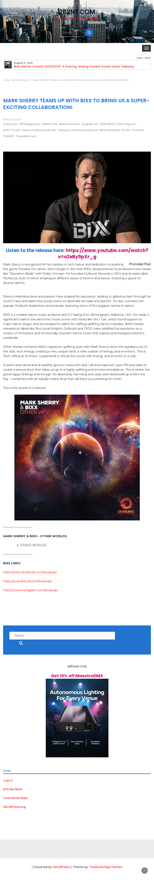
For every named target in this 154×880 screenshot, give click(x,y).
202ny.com (10, 124)
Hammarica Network (84, 130)
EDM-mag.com (126, 124)
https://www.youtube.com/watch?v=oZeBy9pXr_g (103, 253)
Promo (125, 130)
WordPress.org (14, 807)
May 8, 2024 (13, 119)
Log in (8, 780)
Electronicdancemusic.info (39, 130)
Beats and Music (69, 124)
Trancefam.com (26, 136)
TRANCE (8, 136)
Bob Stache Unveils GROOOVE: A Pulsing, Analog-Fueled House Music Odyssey (74, 66)
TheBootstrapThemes (105, 867)
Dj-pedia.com (90, 124)
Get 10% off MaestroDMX (77, 676)
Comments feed (15, 798)
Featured (64, 130)
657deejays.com (30, 124)
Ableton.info (49, 124)
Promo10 (138, 130)
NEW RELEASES (109, 130)
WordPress (61, 867)
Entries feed (12, 789)
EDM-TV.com (11, 130)
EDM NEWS (107, 124)
